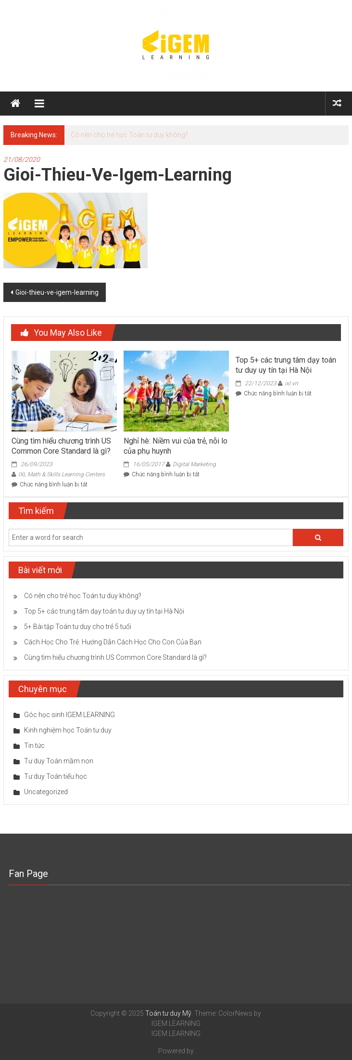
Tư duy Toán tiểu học (55, 776)
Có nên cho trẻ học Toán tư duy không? (129, 135)
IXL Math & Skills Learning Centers (61, 474)
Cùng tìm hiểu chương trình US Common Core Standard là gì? (61, 446)
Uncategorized (46, 792)
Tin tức (34, 745)
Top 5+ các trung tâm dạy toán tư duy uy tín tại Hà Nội (286, 365)
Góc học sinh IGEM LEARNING (69, 715)
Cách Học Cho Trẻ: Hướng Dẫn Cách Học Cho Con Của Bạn (112, 642)
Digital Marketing (194, 464)
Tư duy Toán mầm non (58, 761)
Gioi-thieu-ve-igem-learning (57, 292)
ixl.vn (291, 383)
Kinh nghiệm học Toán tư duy (68, 730)
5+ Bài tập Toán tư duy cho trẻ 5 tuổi (77, 626)
